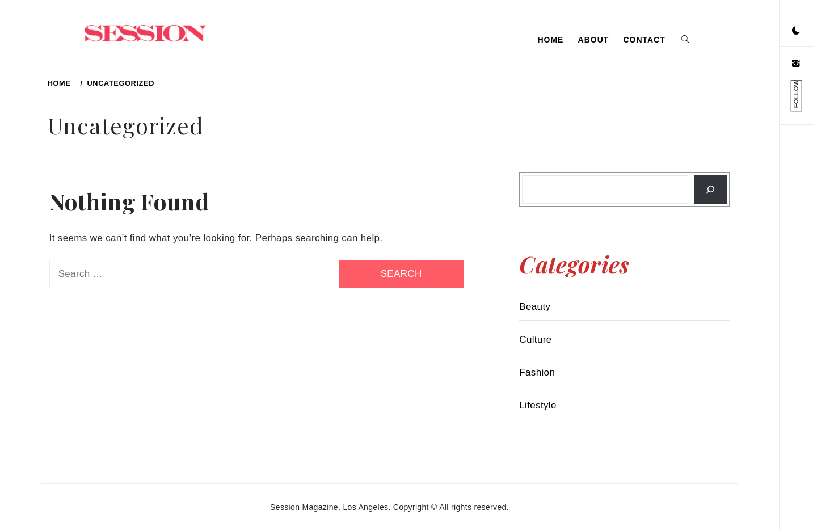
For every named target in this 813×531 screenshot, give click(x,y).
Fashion (537, 372)
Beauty (534, 306)
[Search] (710, 189)
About (593, 39)
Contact (644, 39)
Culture (535, 339)
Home (550, 39)
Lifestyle (537, 405)
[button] (796, 31)
